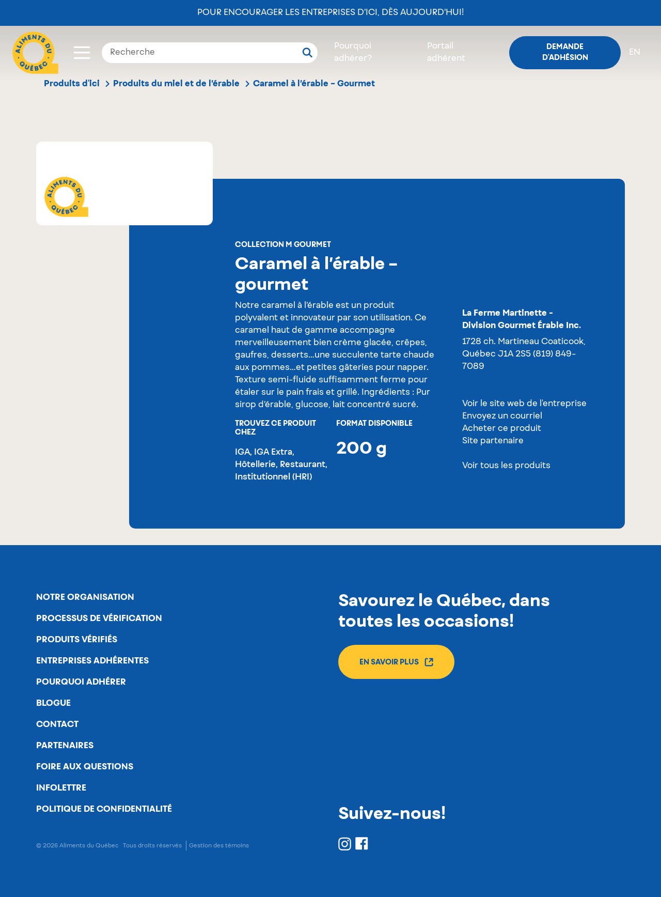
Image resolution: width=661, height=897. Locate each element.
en (634, 53)
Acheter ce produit (501, 429)
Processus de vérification (99, 618)
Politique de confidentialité (104, 809)
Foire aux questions (84, 767)
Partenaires (64, 745)
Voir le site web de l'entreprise (524, 404)
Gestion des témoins (219, 845)
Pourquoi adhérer (81, 682)
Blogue (53, 703)
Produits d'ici (72, 84)
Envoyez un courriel (502, 416)
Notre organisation (85, 597)
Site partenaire (493, 441)
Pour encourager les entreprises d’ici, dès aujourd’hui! (330, 13)
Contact (57, 724)
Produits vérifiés (76, 640)
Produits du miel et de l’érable (176, 84)
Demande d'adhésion (565, 52)
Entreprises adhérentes (92, 661)
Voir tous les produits (506, 466)
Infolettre (61, 788)
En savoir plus (396, 662)
